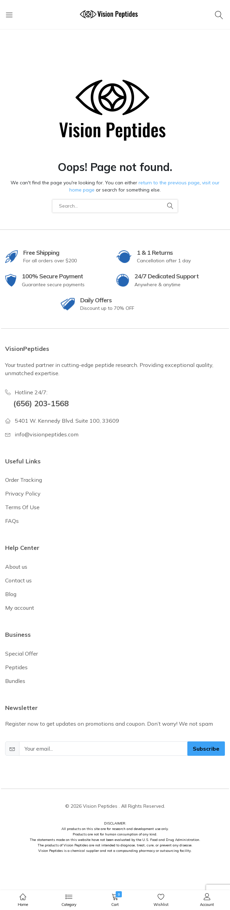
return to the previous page (169, 183)
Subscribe (206, 748)
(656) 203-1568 (41, 403)
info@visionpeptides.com (46, 434)
